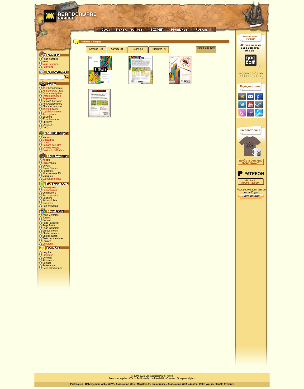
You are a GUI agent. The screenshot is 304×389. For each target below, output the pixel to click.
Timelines (47, 203)
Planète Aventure (224, 384)
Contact (47, 263)
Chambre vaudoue (52, 106)
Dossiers (47, 198)
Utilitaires (47, 122)
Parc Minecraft (50, 205)
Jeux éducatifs (50, 109)
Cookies (170, 378)
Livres (46, 142)
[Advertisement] (251, 275)
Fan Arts (47, 241)
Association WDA (177, 384)
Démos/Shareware (52, 101)
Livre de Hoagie (51, 147)
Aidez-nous (48, 260)
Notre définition (50, 64)
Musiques (48, 176)
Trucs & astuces (51, 119)
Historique (48, 255)
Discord (47, 220)
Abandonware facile (53, 90)
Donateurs (48, 243)
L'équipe (47, 252)
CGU (131, 378)
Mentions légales (118, 378)
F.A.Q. (46, 127)
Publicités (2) (159, 49)
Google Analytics (186, 378)
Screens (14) (96, 49)
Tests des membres (53, 238)
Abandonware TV (52, 173)
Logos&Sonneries (52, 178)
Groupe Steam (50, 230)
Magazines (48, 140)
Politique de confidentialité (150, 378)
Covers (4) (117, 48)
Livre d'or (47, 257)
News (45, 61)
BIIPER (46, 160)
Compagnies (49, 187)
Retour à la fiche (206, 47)
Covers (46, 165)
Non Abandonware (52, 103)
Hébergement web (95, 384)
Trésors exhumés (52, 96)
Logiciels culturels (52, 111)
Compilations (49, 192)
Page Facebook (51, 223)
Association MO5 (125, 384)
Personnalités (50, 190)
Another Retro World (201, 384)
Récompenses (50, 195)
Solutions (47, 117)
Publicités (48, 171)
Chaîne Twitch (50, 236)
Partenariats (49, 265)
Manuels (47, 137)
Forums (47, 217)
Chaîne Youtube (51, 233)
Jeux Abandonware (53, 88)
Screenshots (49, 163)
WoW (111, 384)
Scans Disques (50, 168)
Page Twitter (49, 225)
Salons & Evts (50, 200)
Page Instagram (51, 228)
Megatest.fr (143, 384)
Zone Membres (50, 215)
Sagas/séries (49, 98)
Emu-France (159, 384)
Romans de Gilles (52, 145)
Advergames (49, 114)
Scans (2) (138, 49)
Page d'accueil (50, 59)
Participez (48, 66)
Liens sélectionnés (52, 268)
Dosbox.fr (48, 124)
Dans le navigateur (52, 93)
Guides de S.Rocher (53, 150)
